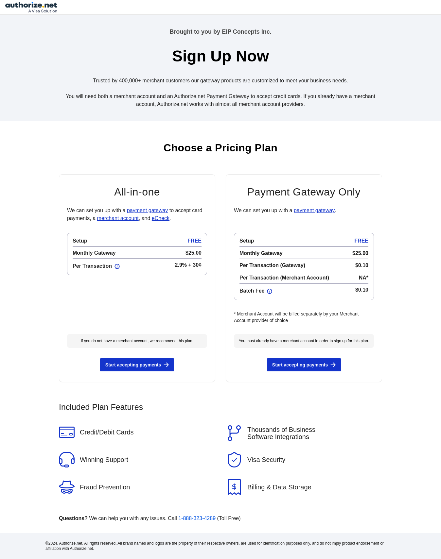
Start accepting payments (133, 364)
